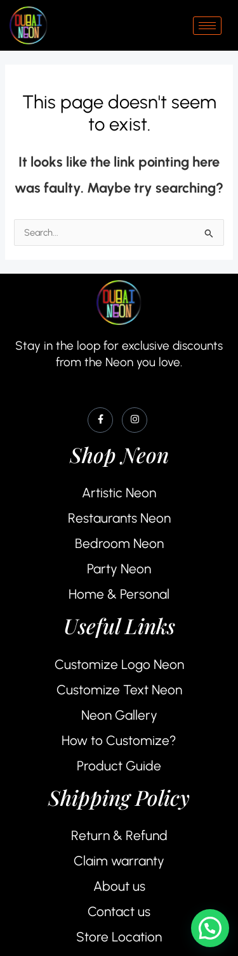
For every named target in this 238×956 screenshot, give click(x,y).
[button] (210, 928)
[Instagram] (134, 420)
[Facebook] (100, 420)
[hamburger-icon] (207, 25)
